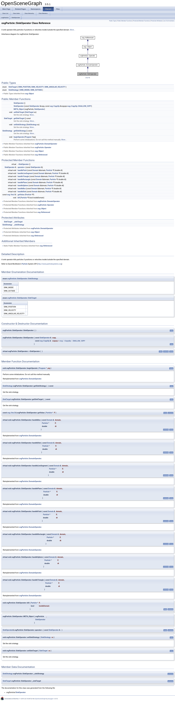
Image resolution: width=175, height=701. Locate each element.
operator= (21, 167)
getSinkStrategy (20, 131)
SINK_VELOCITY (37, 87)
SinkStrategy (13, 90)
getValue (21, 195)
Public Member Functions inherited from (29, 144)
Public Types (113, 21)
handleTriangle (23, 176)
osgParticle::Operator (43, 147)
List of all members (168, 21)
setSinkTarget (19, 112)
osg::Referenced (41, 155)
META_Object (19, 109)
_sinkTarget (18, 222)
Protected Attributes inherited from (27, 228)
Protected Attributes (156, 21)
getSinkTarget (19, 118)
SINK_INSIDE (25, 90)
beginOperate (19, 137)
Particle (49, 170)
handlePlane (22, 182)
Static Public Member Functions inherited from (27, 246)
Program (28, 137)
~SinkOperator (23, 164)
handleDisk (22, 192)
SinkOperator (16, 17)
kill (19, 198)
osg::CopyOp (55, 106)
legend (87, 77)
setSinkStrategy (20, 125)
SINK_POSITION (24, 87)
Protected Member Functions (141, 21)
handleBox (22, 189)
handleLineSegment (25, 173)
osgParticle (5, 17)
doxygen (50, 699)
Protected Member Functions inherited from (31, 201)
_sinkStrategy (19, 225)
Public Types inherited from (18, 94)
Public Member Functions (124, 21)
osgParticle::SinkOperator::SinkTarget (21, 298)
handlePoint (22, 170)
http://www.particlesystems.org (50, 264)
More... (72, 30)
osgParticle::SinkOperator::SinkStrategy (22, 279)
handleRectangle (24, 179)
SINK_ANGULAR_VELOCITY (54, 87)
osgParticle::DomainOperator (46, 144)
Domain (35, 170)
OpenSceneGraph (40, 699)
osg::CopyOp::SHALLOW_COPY (79, 106)
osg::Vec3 (11, 195)
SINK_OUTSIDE (36, 90)
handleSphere (23, 185)
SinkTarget (13, 87)
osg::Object (29, 94)
